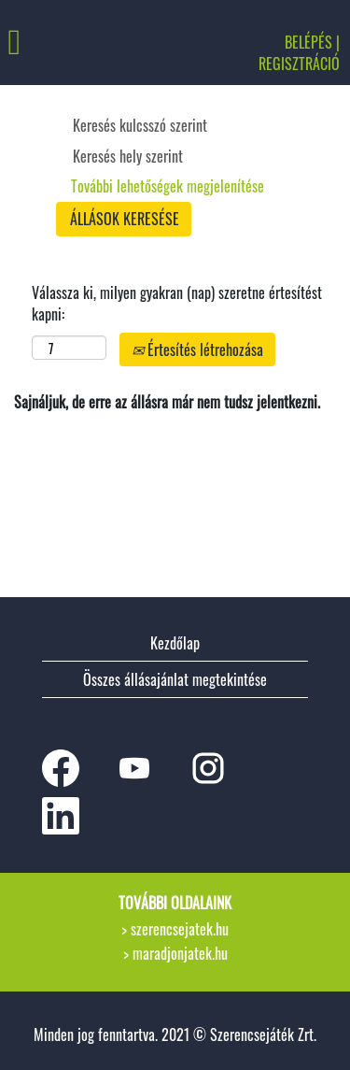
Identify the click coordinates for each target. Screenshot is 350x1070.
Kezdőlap (175, 643)
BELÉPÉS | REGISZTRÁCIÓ (299, 53)
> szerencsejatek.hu (175, 928)
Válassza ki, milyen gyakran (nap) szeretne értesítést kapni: (177, 303)
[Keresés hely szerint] (169, 156)
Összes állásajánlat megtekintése (175, 679)
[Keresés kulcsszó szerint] (169, 125)
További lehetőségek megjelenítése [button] (167, 186)
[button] (58, 42)
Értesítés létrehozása (197, 349)
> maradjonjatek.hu (175, 953)
